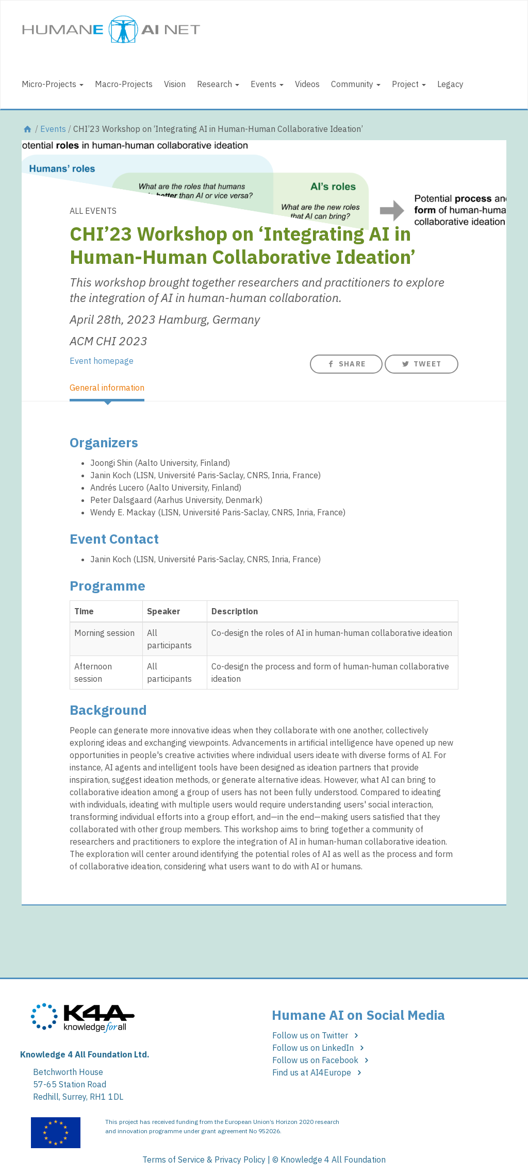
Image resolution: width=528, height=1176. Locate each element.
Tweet (421, 363)
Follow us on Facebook (322, 1060)
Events (267, 84)
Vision (175, 84)
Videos (307, 84)
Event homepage (102, 361)
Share (346, 363)
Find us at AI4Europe (318, 1072)
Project (409, 84)
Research (218, 84)
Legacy (450, 84)
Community (356, 84)
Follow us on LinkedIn (319, 1048)
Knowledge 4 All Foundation (333, 1159)
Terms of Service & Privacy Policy (204, 1159)
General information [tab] (107, 387)
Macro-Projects (124, 84)
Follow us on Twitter (316, 1035)
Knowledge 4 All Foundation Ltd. (85, 1054)
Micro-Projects (53, 84)
